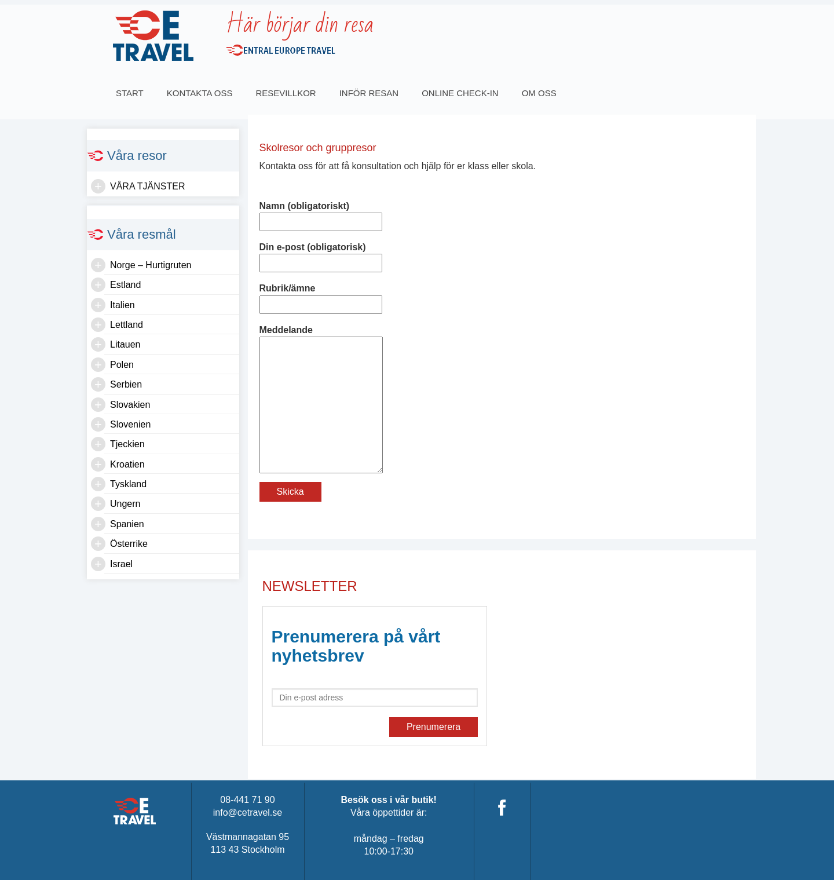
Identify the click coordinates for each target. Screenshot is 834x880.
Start (130, 93)
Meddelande (321, 336)
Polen (122, 365)
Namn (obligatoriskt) (320, 214)
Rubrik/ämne (320, 296)
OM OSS (539, 93)
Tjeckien (127, 444)
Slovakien (130, 405)
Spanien (127, 524)
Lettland (126, 325)
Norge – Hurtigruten (151, 265)
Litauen (125, 344)
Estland (125, 285)
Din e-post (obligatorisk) (320, 255)
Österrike (129, 544)
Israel (121, 564)
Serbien (126, 384)
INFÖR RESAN (369, 93)
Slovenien (130, 424)
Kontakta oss (200, 93)
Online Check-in (460, 93)
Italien (122, 305)
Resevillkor (285, 93)
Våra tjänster (147, 186)
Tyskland (128, 484)
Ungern (125, 504)
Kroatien (127, 464)
